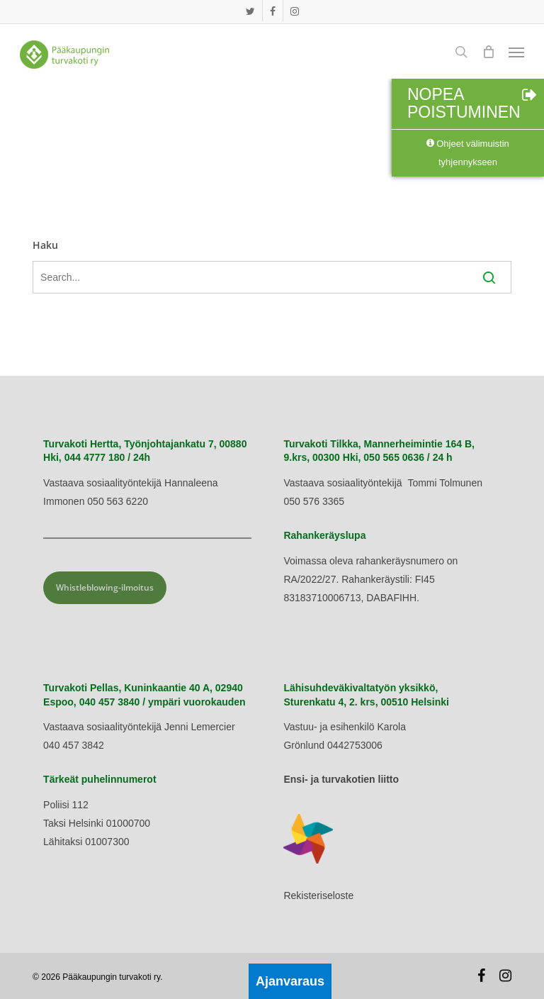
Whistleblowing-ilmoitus (105, 587)
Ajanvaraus (290, 981)
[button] (516, 52)
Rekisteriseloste (318, 895)
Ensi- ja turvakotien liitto (341, 779)
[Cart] (488, 51)
